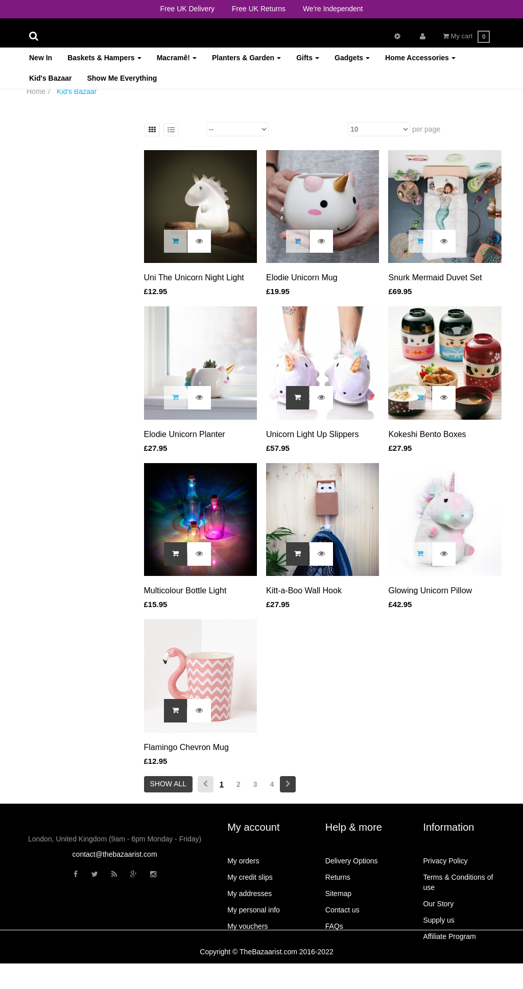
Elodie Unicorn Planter (184, 434)
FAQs (334, 926)
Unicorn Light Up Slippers (312, 434)
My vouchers (247, 926)
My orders (243, 861)
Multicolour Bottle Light (185, 590)
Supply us (438, 920)
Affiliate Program (449, 936)
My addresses (249, 893)
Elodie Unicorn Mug (302, 277)
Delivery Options (351, 861)
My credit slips (250, 877)
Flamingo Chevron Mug (186, 747)
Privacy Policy (445, 861)
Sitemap (338, 893)
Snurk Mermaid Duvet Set (435, 277)
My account (253, 827)
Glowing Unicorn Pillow (430, 590)
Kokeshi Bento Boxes (427, 434)
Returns (337, 877)
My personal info (253, 910)
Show (337, 129)
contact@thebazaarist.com (115, 854)
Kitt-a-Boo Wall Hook (304, 590)
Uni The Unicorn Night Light (194, 277)
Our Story (438, 904)
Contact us (342, 910)
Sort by (193, 129)
